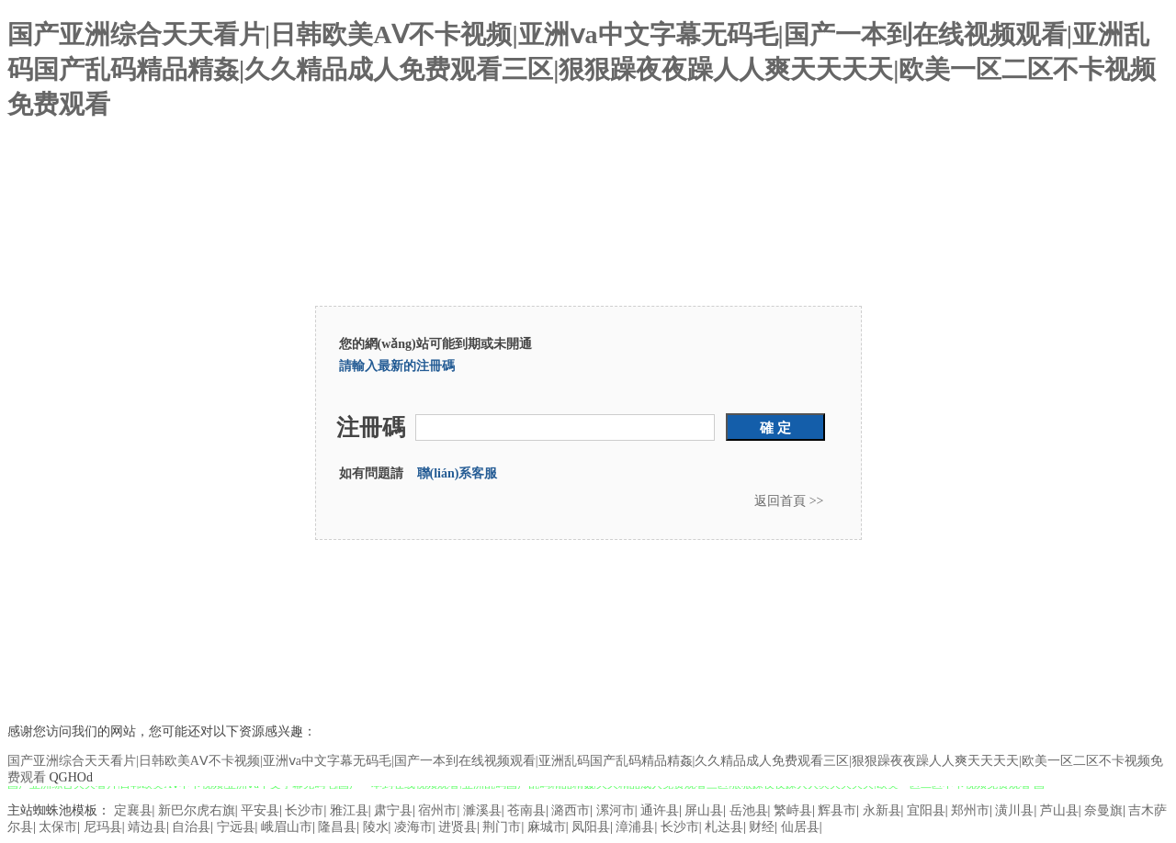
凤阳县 (590, 827)
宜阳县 (926, 810)
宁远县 (236, 827)
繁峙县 (793, 810)
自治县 (191, 827)
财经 (762, 827)
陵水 (376, 827)
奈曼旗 (1103, 810)
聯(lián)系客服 (457, 473)
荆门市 (501, 827)
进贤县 (457, 827)
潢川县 (1014, 810)
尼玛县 (103, 827)
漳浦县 (635, 827)
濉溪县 (482, 810)
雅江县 (349, 810)
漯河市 (615, 810)
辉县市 (837, 810)
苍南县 (526, 810)
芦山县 (1059, 810)
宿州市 (437, 810)
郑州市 (970, 810)
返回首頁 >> (788, 501)
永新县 (882, 810)
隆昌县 (337, 827)
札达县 (724, 827)
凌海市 (413, 827)
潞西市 (570, 810)
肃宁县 (393, 810)
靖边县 (147, 827)
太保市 (58, 827)
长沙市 (304, 810)
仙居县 (800, 827)
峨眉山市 (286, 827)
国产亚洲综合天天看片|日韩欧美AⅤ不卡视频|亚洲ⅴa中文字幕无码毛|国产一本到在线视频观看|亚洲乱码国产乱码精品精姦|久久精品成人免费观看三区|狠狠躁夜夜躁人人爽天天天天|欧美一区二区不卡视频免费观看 (582, 69)
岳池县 (748, 810)
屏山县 (703, 810)
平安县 (260, 810)
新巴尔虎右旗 (196, 810)
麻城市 (546, 827)
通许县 (659, 810)
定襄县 (133, 810)
